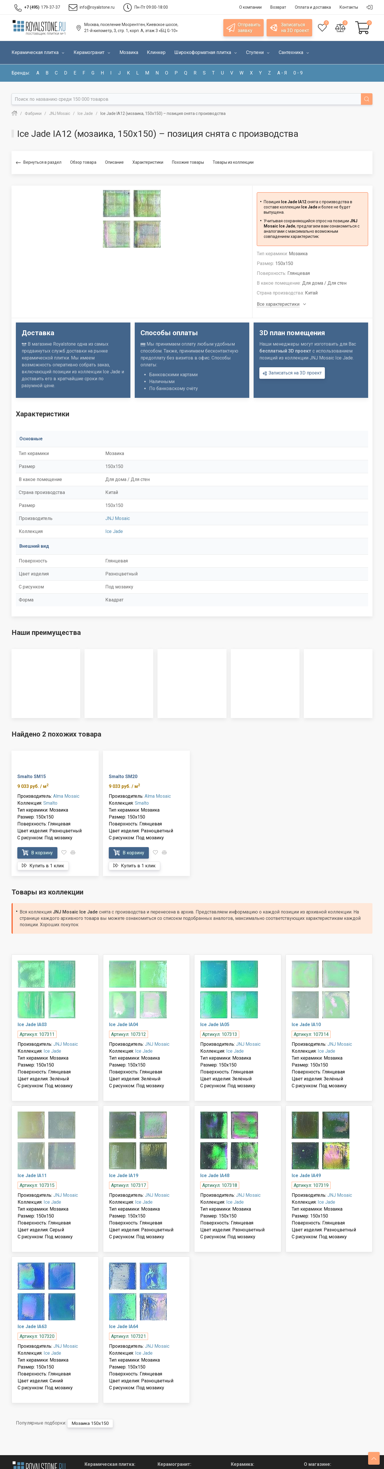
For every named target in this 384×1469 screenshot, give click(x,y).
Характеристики (147, 162)
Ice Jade (114, 531)
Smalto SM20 (123, 776)
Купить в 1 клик (43, 866)
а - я (282, 73)
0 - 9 (298, 73)
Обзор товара (83, 162)
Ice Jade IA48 (214, 1175)
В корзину (37, 852)
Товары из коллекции (233, 162)
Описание (114, 162)
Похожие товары (188, 162)
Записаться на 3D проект (292, 373)
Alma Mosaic (66, 796)
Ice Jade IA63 (32, 1326)
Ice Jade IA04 (123, 1024)
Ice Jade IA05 (214, 1024)
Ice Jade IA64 (123, 1326)
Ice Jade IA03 (32, 1024)
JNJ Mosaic (117, 518)
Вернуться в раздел (38, 162)
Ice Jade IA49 (306, 1175)
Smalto (50, 803)
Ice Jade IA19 (123, 1175)
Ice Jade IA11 (32, 1175)
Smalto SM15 (31, 776)
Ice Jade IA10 (306, 1024)
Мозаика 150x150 (91, 1423)
